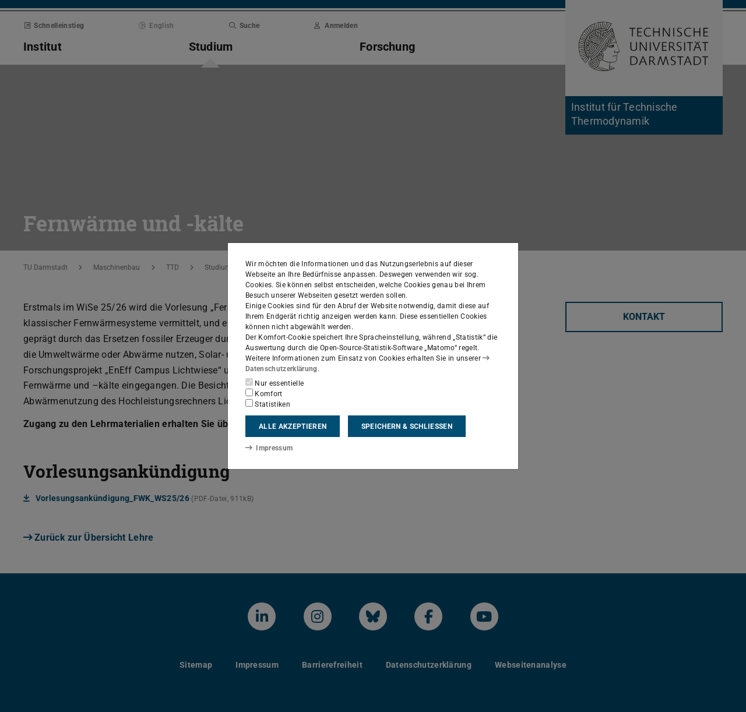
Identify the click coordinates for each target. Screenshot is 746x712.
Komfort (264, 393)
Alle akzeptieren (292, 426)
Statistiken (267, 403)
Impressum (269, 448)
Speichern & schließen (406, 426)
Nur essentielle (274, 382)
